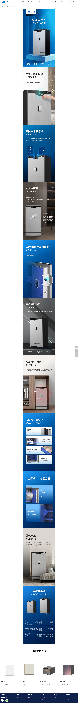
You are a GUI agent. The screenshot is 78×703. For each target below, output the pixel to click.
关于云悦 (30, 1)
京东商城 (55, 699)
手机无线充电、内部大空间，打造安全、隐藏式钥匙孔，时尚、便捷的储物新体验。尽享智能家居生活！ (29, 685)
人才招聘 (67, 699)
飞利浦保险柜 (9, 6)
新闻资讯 (46, 1)
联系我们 (63, 1)
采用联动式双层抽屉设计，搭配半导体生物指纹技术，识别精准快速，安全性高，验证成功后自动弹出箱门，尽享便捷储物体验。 (48, 685)
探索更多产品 (39, 651)
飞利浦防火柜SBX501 (64, 682)
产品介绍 (38, 1)
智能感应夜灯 (23, 684)
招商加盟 (30, 695)
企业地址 (67, 697)
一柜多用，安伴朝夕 (5, 684)
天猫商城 (55, 697)
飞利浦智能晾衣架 (43, 697)
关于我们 (18, 695)
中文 (74, 1)
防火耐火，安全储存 (64, 684)
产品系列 (42, 695)
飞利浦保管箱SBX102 (45, 682)
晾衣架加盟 (29, 697)
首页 (23, 1)
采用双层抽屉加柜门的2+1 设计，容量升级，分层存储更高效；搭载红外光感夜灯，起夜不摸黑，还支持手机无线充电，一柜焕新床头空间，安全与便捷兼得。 (9, 685)
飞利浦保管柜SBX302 (5, 682)
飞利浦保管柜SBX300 (25, 682)
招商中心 (55, 1)
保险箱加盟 (29, 699)
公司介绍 (17, 697)
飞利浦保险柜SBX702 (15, 6)
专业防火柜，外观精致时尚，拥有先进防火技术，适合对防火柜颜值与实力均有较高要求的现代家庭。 (68, 685)
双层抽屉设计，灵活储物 (45, 684)
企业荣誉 (17, 699)
